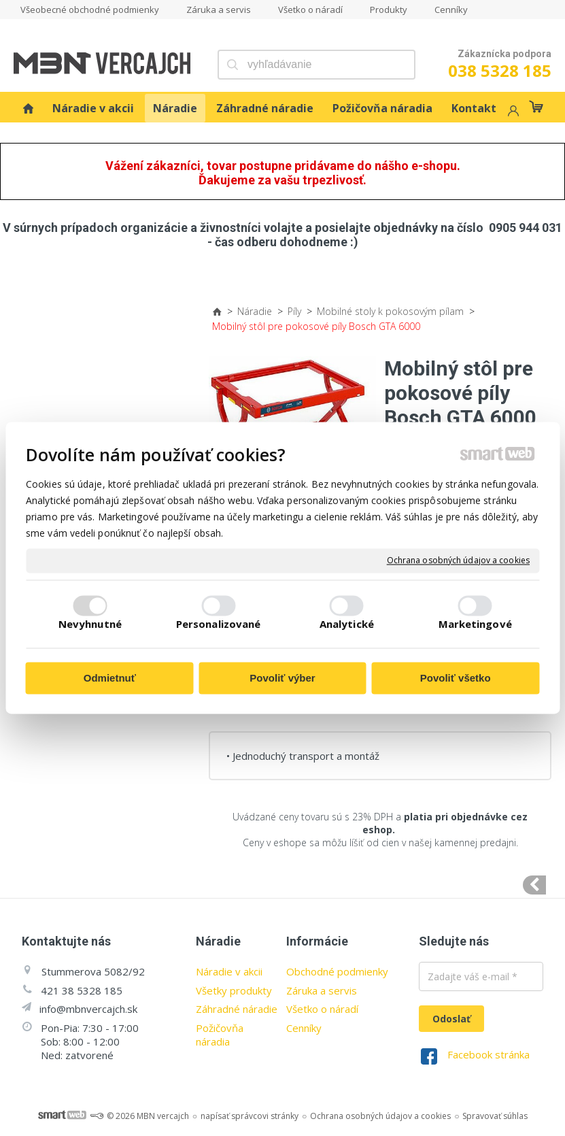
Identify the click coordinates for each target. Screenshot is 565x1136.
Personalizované (218, 624)
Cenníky (304, 1028)
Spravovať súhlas (495, 1116)
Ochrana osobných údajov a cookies (458, 560)
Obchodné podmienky (337, 971)
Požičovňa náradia (219, 1034)
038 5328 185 (499, 70)
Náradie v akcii (229, 971)
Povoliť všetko (455, 678)
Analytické (347, 624)
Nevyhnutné (90, 624)
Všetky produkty (234, 990)
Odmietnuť (110, 678)
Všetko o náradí (322, 1009)
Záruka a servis (321, 990)
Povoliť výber (282, 678)
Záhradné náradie (236, 1009)
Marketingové (475, 624)
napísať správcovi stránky (249, 1116)
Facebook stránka (488, 1054)
